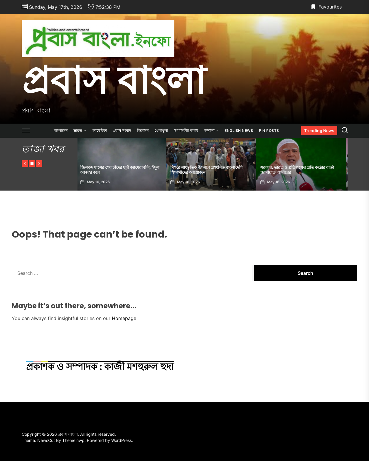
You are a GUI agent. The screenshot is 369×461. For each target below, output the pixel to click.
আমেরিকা (99, 130)
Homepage (124, 318)
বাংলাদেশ (61, 130)
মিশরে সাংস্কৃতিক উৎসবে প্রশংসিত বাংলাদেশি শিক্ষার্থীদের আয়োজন (208, 169)
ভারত (80, 130)
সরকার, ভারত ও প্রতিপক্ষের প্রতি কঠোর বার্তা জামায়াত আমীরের (299, 169)
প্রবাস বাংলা (114, 80)
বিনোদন (143, 130)
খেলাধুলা (161, 130)
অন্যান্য (211, 130)
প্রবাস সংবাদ (122, 130)
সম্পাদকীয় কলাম (186, 130)
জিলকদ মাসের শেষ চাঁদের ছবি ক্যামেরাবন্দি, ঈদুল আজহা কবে (121, 169)
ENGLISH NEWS (239, 130)
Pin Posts (269, 130)
